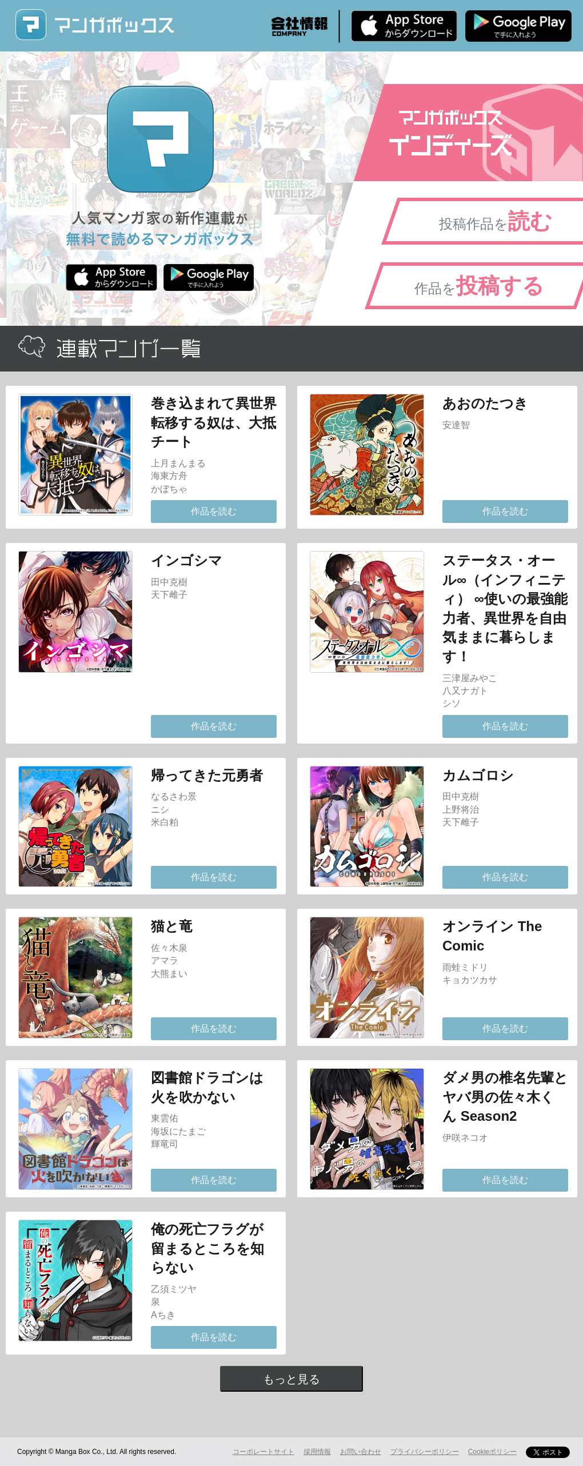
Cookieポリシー (492, 1451)
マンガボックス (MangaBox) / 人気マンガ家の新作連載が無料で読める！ (94, 25)
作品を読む (214, 511)
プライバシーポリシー (424, 1451)
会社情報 (299, 26)
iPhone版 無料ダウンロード (404, 26)
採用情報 (317, 1451)
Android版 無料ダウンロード (518, 26)
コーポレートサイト (263, 1451)
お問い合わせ (360, 1451)
